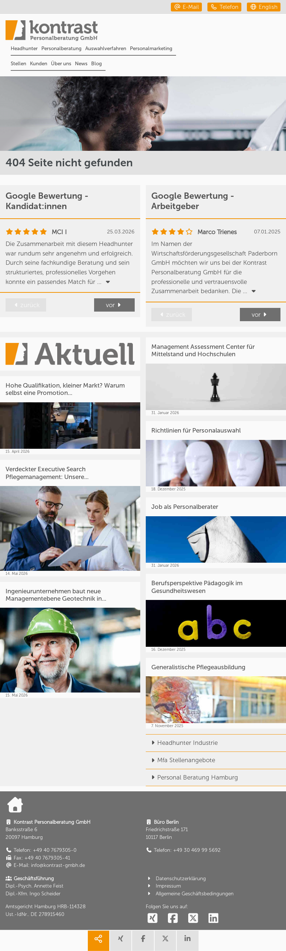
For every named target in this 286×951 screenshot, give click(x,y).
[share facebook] (143, 941)
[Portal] (146, 31)
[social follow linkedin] (213, 918)
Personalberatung (61, 48)
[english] (263, 7)
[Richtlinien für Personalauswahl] (216, 456)
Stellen (18, 63)
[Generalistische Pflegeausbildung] (216, 693)
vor (114, 305)
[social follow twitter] (193, 918)
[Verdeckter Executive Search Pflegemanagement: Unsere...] (70, 518)
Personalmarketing (151, 48)
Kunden (38, 63)
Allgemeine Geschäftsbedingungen (190, 894)
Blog (96, 63)
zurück (25, 305)
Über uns (61, 63)
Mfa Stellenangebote (180, 760)
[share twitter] (165, 941)
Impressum (163, 886)
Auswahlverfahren (105, 48)
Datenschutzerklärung (176, 878)
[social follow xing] (153, 918)
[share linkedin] (187, 941)
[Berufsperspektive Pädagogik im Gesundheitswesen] (216, 613)
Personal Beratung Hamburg (192, 777)
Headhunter (24, 48)
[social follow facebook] (173, 918)
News (81, 63)
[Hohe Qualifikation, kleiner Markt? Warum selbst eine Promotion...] (70, 415)
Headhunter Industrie (182, 742)
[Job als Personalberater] (216, 532)
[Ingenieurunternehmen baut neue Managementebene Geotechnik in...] (70, 640)
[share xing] (120, 941)
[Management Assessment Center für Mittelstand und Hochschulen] (216, 376)
